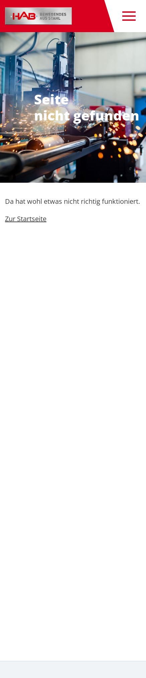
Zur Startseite (25, 218)
